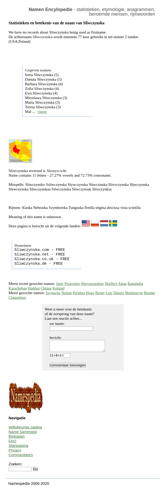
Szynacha (53, 293)
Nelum (66, 293)
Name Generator (23, 434)
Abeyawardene (92, 284)
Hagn (90, 293)
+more (42, 112)
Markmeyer (134, 293)
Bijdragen (17, 438)
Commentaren (21, 457)
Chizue (46, 288)
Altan (122, 284)
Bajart (100, 293)
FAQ (12, 443)
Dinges (118, 293)
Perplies (79, 293)
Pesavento (72, 284)
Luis (108, 293)
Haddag (34, 288)
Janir (59, 284)
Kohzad (59, 288)
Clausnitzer (17, 297)
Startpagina (18, 448)
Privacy (15, 452)
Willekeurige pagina (25, 429)
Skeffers (111, 284)
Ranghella (135, 284)
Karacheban (18, 288)
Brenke (149, 293)
